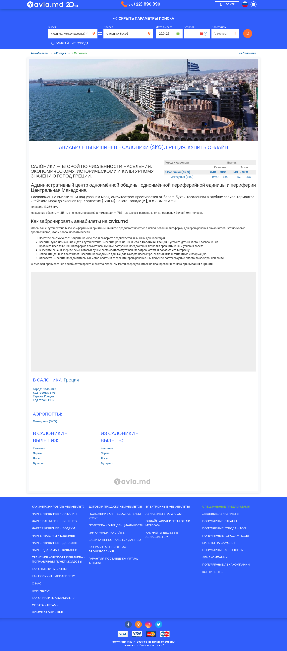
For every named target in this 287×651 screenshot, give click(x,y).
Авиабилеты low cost (164, 514)
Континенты (212, 572)
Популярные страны (219, 521)
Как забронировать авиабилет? (58, 506)
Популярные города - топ (224, 528)
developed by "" (144, 645)
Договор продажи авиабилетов (115, 506)
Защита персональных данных (115, 540)
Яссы (36, 458)
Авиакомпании (215, 557)
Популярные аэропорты (223, 550)
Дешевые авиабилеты (220, 514)
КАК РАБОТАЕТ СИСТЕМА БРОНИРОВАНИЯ (107, 549)
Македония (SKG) (45, 421)
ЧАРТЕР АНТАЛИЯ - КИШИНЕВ (54, 521)
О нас (36, 583)
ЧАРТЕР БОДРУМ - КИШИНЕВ (53, 535)
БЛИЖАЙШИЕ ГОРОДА (69, 43)
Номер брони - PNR (47, 612)
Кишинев (39, 448)
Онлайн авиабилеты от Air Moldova (167, 523)
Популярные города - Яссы (225, 535)
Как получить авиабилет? (53, 576)
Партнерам (41, 590)
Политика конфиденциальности (116, 525)
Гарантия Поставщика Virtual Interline (113, 560)
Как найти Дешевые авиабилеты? (161, 534)
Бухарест (39, 463)
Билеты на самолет (218, 543)
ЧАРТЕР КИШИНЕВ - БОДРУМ (53, 528)
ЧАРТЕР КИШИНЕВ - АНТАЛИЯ (54, 514)
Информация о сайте (107, 532)
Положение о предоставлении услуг (115, 516)
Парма (37, 453)
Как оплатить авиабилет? (53, 598)
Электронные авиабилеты (167, 506)
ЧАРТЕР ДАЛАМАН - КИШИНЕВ (54, 550)
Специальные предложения (226, 506)
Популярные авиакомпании (226, 564)
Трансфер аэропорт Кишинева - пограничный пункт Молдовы (58, 559)
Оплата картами (45, 605)
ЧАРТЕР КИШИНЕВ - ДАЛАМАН (54, 543)
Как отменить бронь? (50, 569)
